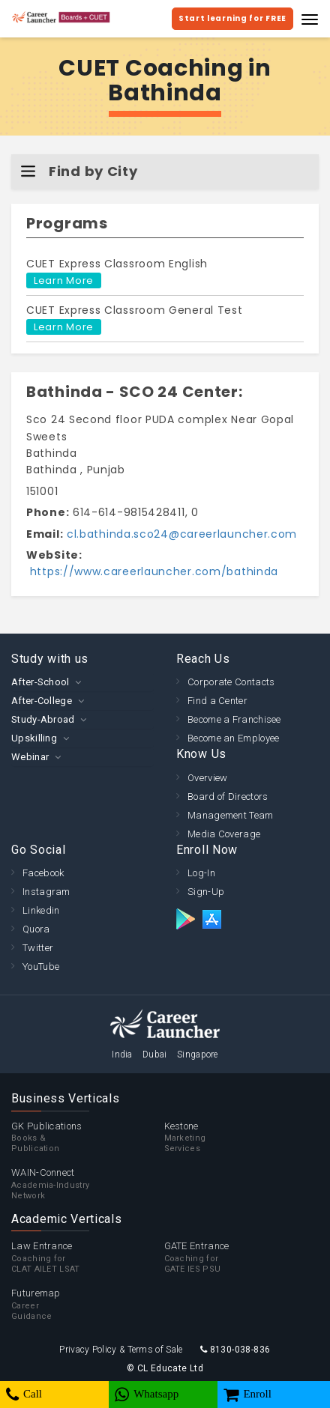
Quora (36, 929)
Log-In (201, 873)
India (122, 1054)
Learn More (64, 280)
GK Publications (87, 1137)
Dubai (154, 1054)
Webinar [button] (30, 756)
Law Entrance (87, 1257)
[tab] (82, 682)
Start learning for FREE (232, 18)
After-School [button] (40, 682)
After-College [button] (41, 700)
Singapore (197, 1054)
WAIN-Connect (87, 1184)
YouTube (40, 966)
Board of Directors (228, 796)
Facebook (43, 873)
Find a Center (218, 700)
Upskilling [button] (34, 738)
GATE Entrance (240, 1257)
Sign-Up (206, 891)
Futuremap (87, 1304)
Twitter (37, 947)
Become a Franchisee (234, 719)
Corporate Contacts (231, 682)
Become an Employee (233, 738)
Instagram (46, 891)
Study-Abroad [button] (43, 719)
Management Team (231, 815)
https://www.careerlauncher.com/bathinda (152, 571)
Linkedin (40, 910)
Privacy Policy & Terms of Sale (120, 1349)
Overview (207, 777)
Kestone (240, 1137)
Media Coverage (224, 834)
